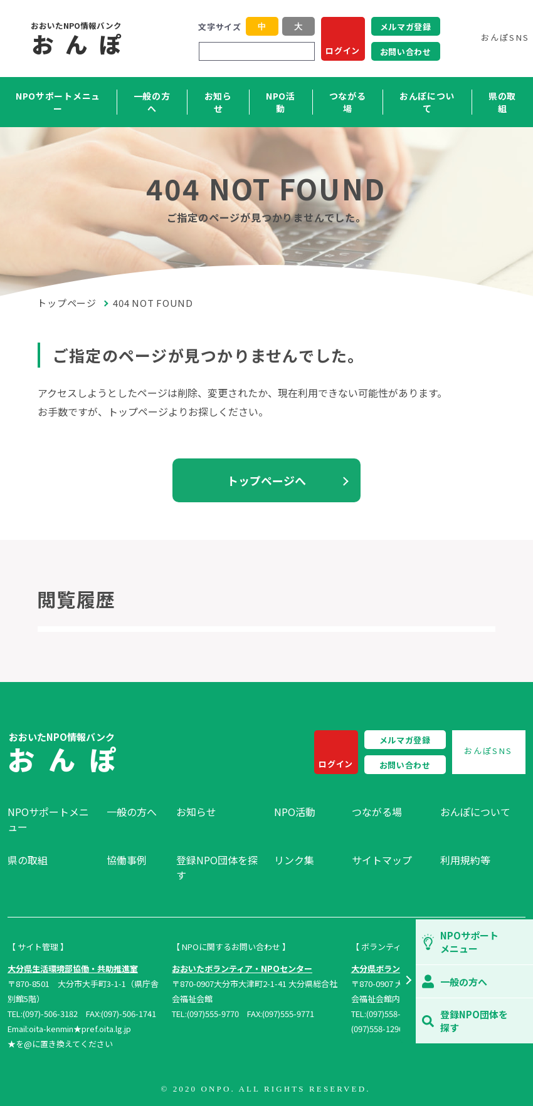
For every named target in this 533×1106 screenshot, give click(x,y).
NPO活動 (280, 102)
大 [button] (298, 26)
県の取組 (502, 102)
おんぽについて (427, 102)
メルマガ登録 (405, 27)
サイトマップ (382, 859)
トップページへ (266, 480)
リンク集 (294, 859)
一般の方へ (152, 102)
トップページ (67, 302)
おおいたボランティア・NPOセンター (242, 968)
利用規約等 (465, 859)
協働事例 (127, 859)
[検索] (303, 51)
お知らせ (218, 102)
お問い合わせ (405, 52)
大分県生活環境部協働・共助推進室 (73, 968)
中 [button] (262, 26)
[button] (408, 981)
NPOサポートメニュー (58, 102)
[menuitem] (50, 819)
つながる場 (347, 102)
